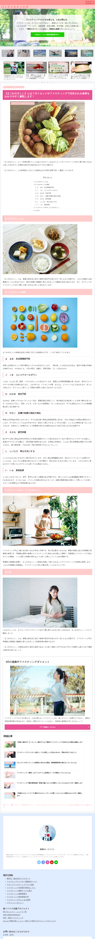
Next (94, 71)
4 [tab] (50, 83)
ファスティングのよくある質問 (18, 880)
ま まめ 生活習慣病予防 (45, 188)
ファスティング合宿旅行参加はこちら (21, 868)
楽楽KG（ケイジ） (47, 830)
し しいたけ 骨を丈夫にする (46, 203)
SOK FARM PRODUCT (12, 895)
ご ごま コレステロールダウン (47, 191)
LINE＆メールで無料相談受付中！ (47, 35)
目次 (44, 178)
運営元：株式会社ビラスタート (18, 859)
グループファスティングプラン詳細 (20, 865)
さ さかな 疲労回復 (43, 200)
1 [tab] (42, 83)
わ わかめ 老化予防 (43, 194)
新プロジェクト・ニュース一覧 (15, 892)
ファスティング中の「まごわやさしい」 (48, 209)
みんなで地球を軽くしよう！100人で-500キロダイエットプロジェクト (29, 901)
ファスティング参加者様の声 (18, 877)
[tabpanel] (14, 71)
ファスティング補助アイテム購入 (19, 871)
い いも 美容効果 (43, 206)
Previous (1, 71)
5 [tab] (53, 83)
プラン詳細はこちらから (47, 729)
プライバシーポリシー (15, 883)
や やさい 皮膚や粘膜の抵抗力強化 (49, 197)
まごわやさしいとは (41, 182)
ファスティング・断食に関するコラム (13, 87)
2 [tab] (45, 83)
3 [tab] (47, 83)
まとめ (37, 212)
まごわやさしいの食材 (42, 185)
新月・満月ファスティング (13, 898)
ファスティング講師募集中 (17, 874)
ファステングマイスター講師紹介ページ (22, 862)
